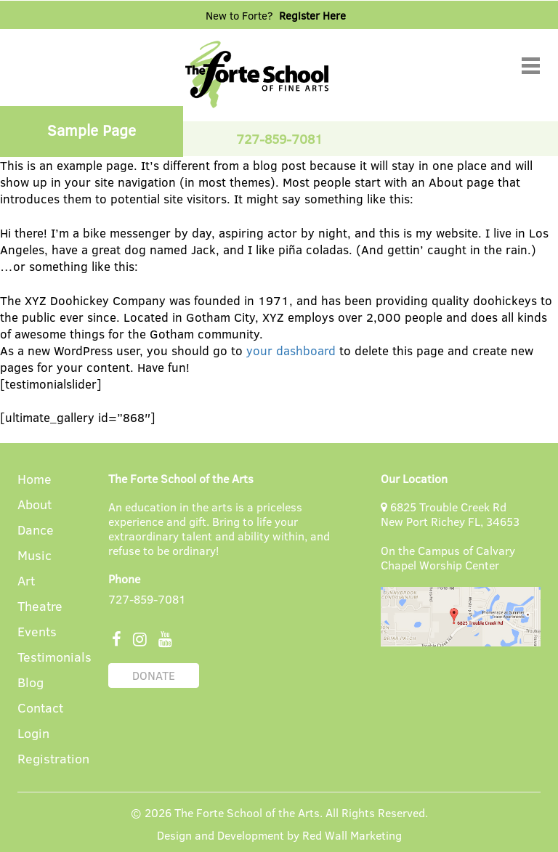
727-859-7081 (147, 598)
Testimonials (54, 657)
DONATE (153, 675)
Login (33, 734)
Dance (35, 530)
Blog (30, 683)
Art (26, 581)
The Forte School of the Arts (247, 812)
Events (37, 632)
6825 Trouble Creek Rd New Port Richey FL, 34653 (450, 514)
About (34, 505)
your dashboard (291, 350)
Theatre (39, 606)
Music (34, 556)
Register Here (312, 15)
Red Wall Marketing (352, 835)
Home (34, 479)
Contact (40, 708)
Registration (53, 759)
